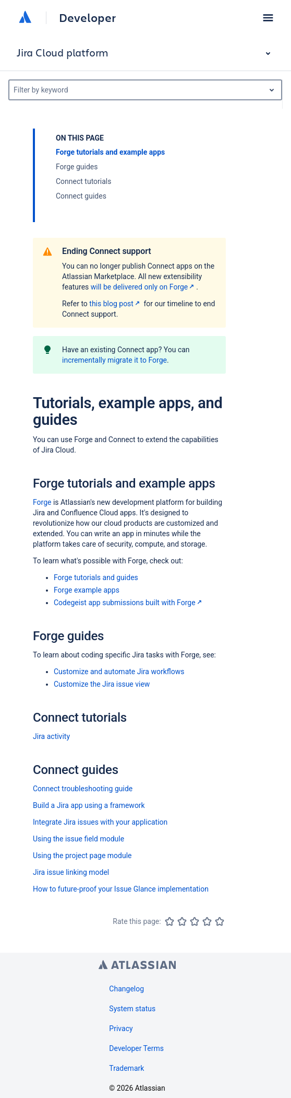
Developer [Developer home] (87, 18)
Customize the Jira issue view (102, 684)
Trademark (126, 1068)
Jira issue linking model (71, 872)
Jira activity (51, 736)
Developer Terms (136, 1048)
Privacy (120, 1028)
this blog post (115, 303)
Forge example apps (86, 590)
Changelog (126, 989)
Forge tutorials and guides (96, 577)
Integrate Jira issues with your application (100, 822)
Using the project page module (82, 855)
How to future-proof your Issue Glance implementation (121, 889)
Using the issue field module (78, 839)
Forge (42, 502)
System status (132, 1008)
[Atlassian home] (25, 17)
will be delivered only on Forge (144, 287)
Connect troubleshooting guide (82, 788)
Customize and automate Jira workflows (119, 671)
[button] (268, 17)
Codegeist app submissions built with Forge (129, 602)
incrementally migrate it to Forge (114, 360)
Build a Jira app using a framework (89, 805)
